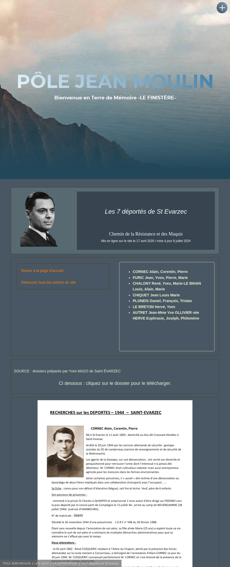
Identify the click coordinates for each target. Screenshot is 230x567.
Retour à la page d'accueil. (42, 297)
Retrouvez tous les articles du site (48, 309)
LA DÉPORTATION (65, 563)
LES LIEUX (41, 563)
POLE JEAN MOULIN (17, 563)
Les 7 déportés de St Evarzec (100, 563)
